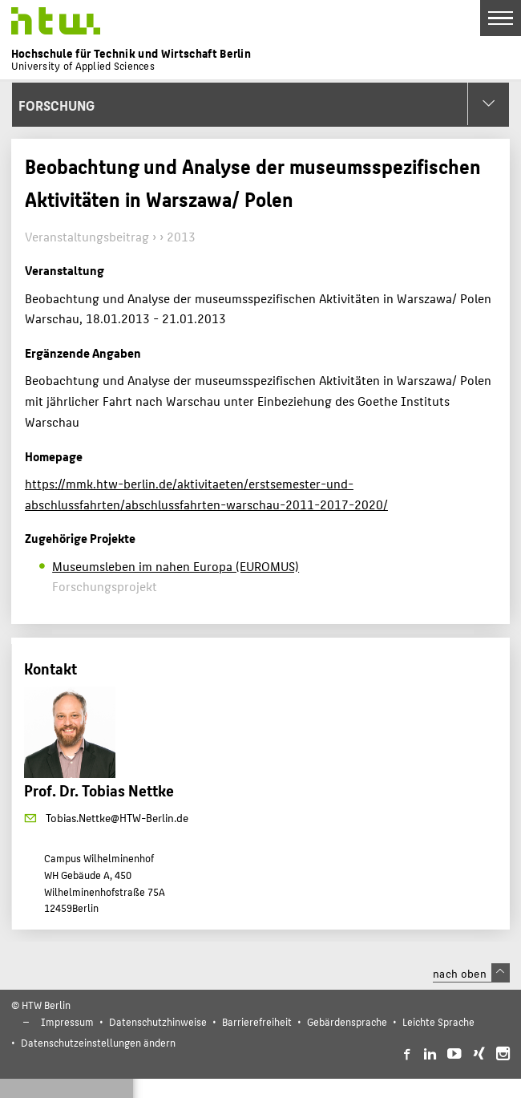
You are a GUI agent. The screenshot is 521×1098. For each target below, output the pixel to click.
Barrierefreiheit (257, 1021)
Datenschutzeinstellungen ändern (98, 1042)
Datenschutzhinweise (158, 1021)
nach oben (471, 973)
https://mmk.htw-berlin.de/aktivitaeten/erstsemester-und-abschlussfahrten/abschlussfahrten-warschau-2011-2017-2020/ (206, 493)
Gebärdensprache (347, 1021)
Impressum (67, 1021)
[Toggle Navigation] (500, 18)
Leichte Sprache (438, 1021)
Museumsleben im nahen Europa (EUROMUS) (175, 566)
